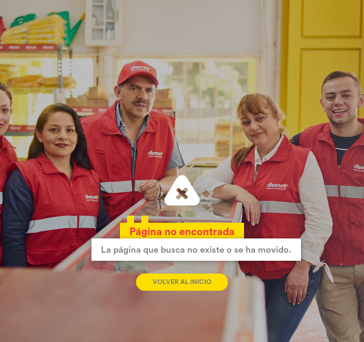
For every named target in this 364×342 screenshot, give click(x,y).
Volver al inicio (182, 282)
